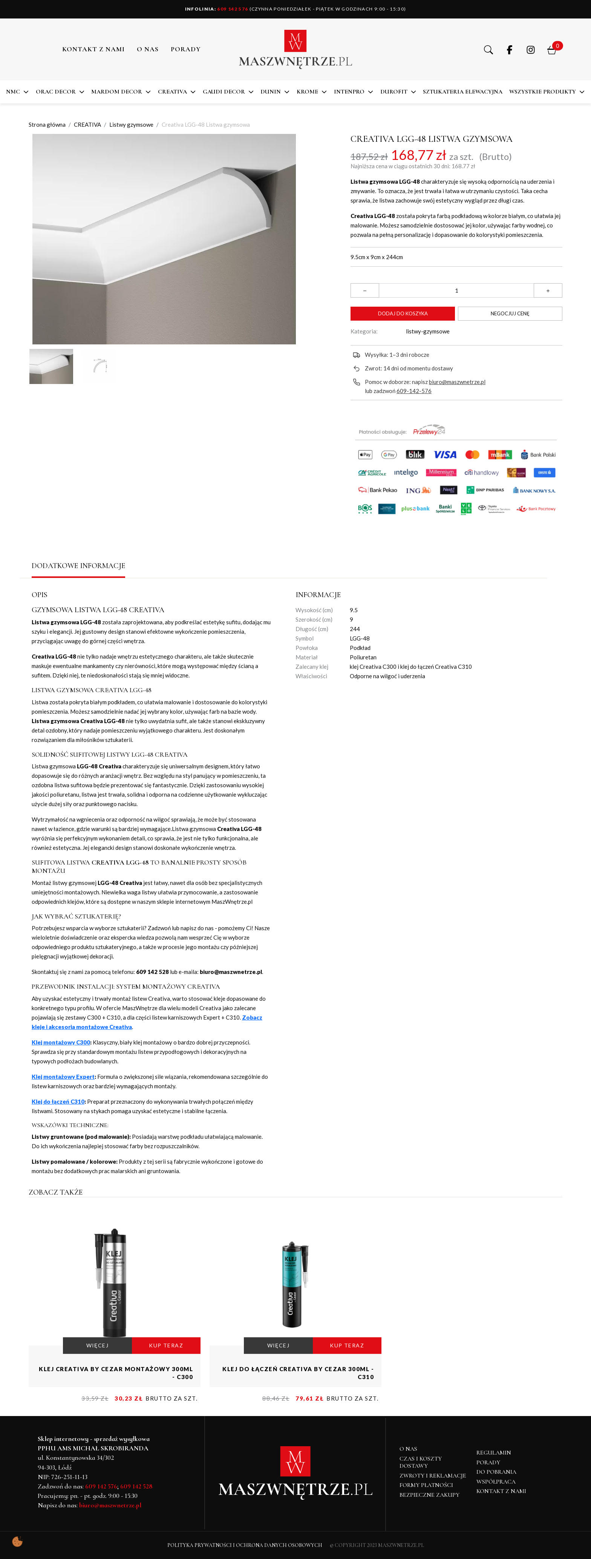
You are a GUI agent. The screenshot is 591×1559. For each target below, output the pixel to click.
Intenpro (349, 91)
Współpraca (496, 1481)
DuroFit (393, 91)
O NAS (148, 49)
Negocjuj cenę (510, 313)
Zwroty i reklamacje (433, 1475)
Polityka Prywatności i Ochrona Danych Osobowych (244, 1545)
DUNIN (270, 91)
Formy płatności (426, 1485)
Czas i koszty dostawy (421, 1462)
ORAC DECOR (56, 91)
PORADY (186, 49)
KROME (307, 91)
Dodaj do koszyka (403, 313)
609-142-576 (414, 390)
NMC (13, 91)
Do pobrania (496, 1472)
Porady (488, 1462)
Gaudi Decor (224, 91)
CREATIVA (172, 91)
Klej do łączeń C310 (58, 1101)
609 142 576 (216, 9)
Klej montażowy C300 (61, 1042)
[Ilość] (456, 290)
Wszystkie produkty (542, 91)
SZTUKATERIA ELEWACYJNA (462, 91)
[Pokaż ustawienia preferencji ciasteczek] (17, 1541)
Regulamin (493, 1452)
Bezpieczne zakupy (429, 1495)
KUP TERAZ (166, 1345)
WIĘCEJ (97, 1345)
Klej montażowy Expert (63, 1076)
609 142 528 (136, 1486)
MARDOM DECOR (116, 91)
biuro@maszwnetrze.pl (457, 381)
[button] (488, 49)
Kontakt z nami (93, 49)
